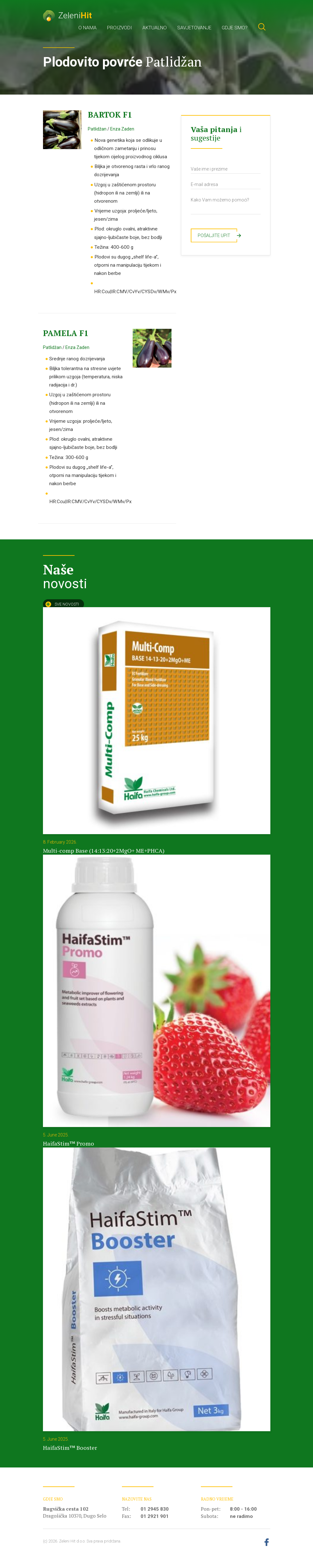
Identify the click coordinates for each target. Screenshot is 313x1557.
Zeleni (67, 15)
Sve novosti (62, 604)
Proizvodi (119, 28)
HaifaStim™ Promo (68, 1143)
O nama (87, 28)
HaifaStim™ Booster (70, 1447)
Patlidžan (97, 128)
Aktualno (154, 28)
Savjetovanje (194, 28)
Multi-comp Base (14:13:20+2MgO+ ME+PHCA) (104, 850)
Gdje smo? (235, 28)
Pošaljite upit (217, 235)
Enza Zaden (122, 128)
